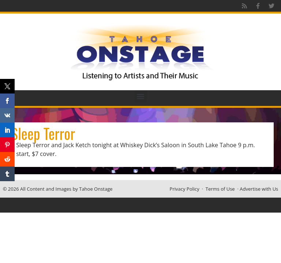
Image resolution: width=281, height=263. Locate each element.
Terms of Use (220, 189)
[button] (141, 96)
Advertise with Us (259, 189)
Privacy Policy (184, 189)
